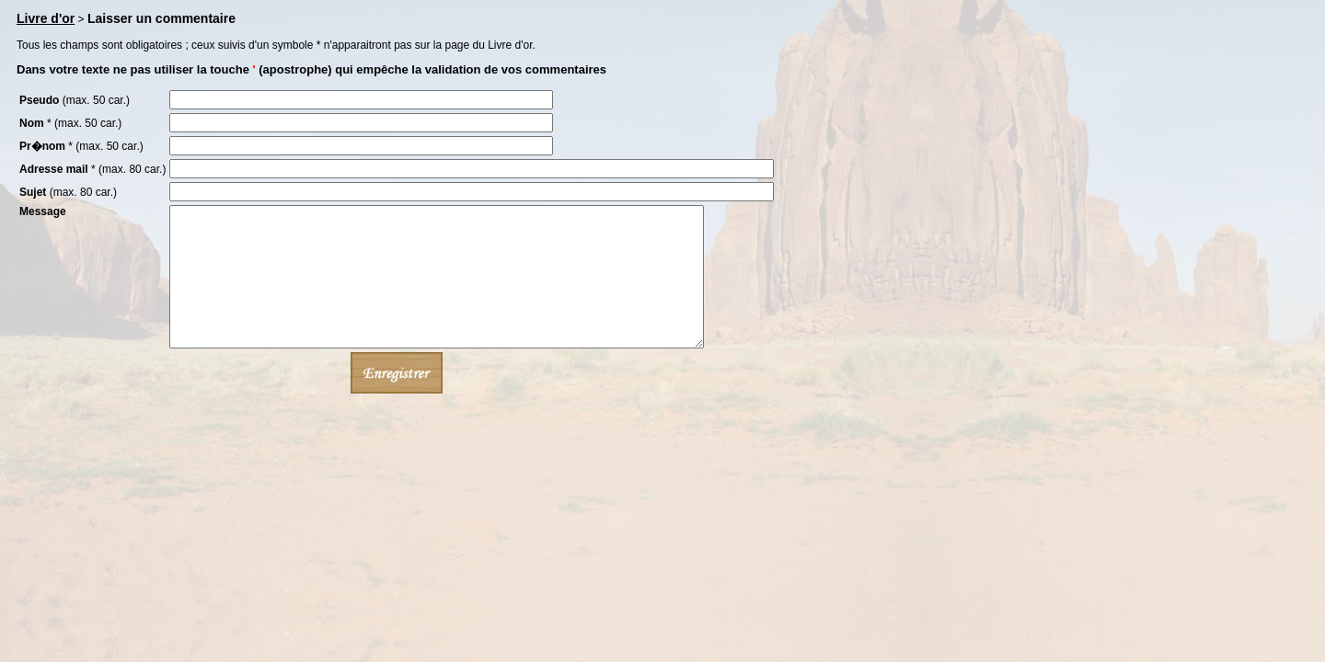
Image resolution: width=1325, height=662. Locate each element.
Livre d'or (46, 18)
